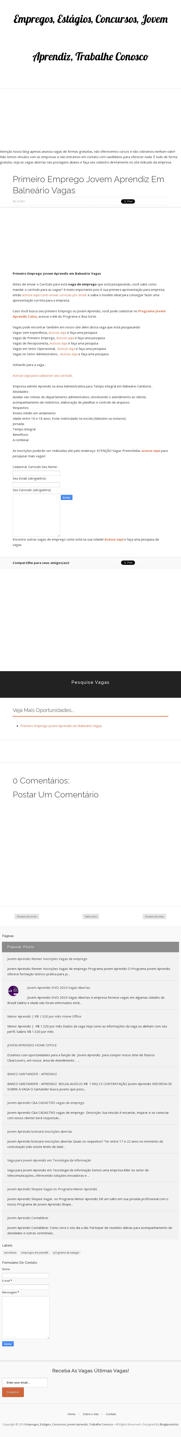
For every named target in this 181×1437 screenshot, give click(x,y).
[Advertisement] (90, 119)
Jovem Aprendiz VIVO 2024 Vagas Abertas (58, 987)
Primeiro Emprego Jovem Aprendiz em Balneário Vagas (61, 726)
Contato (111, 1414)
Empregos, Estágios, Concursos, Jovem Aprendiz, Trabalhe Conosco (69, 1424)
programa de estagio (66, 1252)
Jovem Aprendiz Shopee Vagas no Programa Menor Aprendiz (52, 1189)
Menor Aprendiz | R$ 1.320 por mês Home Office (44, 1016)
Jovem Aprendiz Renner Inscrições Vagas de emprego (47, 959)
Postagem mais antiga (154, 916)
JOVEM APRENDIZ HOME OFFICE (32, 1045)
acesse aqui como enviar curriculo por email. (54, 295)
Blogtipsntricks (169, 1424)
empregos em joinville (34, 1252)
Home (71, 1414)
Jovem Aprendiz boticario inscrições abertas (39, 1131)
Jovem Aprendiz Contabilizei (27, 1218)
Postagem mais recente (27, 916)
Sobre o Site (91, 1414)
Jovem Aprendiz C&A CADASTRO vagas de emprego (45, 1102)
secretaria (10, 1252)
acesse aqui (150, 450)
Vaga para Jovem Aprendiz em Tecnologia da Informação (49, 1160)
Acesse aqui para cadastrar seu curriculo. (43, 375)
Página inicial (91, 916)
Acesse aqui (57, 332)
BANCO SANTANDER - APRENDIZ (32, 1074)
